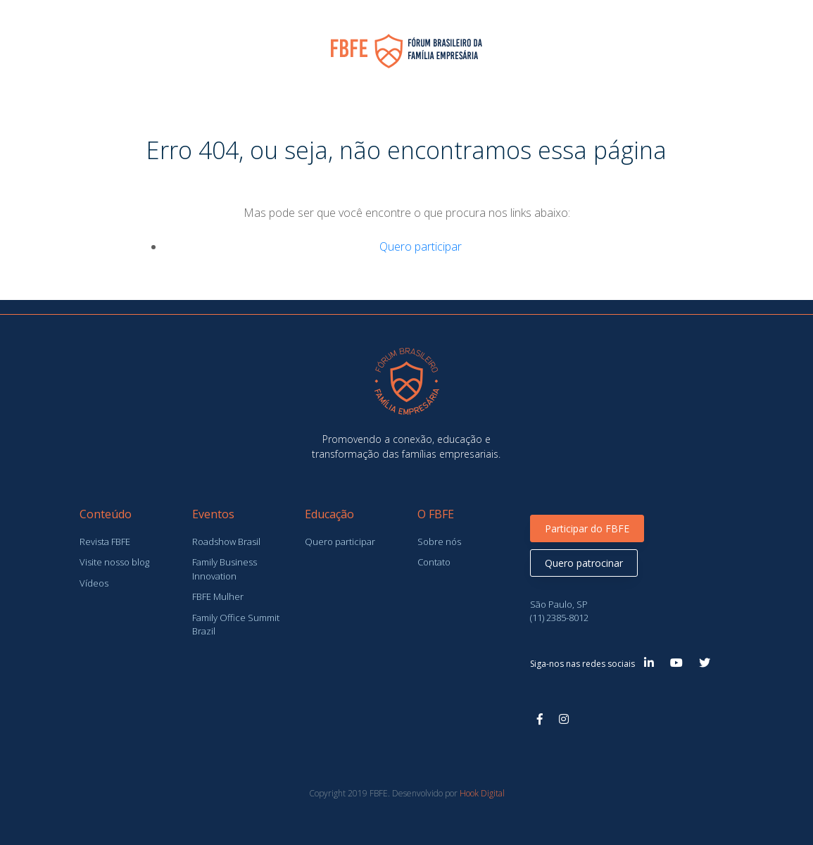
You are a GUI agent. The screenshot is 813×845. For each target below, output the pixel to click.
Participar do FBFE (587, 528)
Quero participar (420, 246)
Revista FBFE (105, 541)
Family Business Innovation (224, 569)
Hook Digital (482, 793)
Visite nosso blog (114, 562)
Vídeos (94, 583)
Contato (433, 562)
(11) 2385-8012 (559, 617)
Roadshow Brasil (226, 541)
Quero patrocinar (584, 563)
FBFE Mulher (218, 596)
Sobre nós (439, 541)
